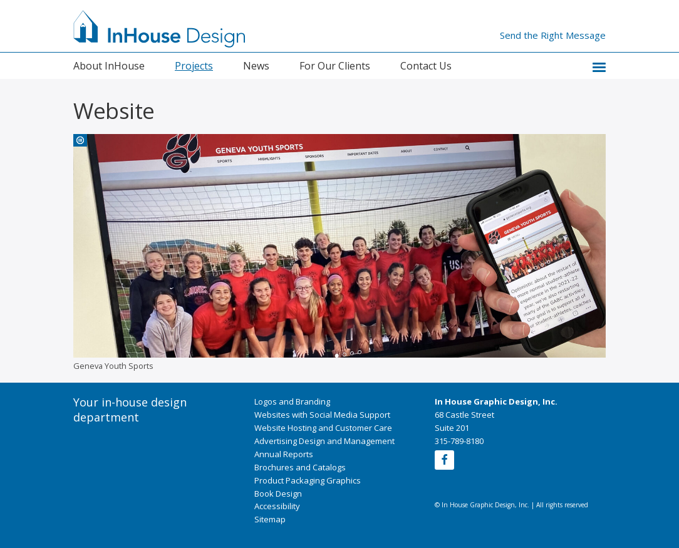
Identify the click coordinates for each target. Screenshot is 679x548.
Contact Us (426, 66)
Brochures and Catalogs (300, 467)
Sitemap (270, 519)
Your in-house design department (130, 410)
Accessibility (277, 506)
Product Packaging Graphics (307, 480)
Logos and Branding (292, 401)
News (256, 66)
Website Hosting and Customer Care (323, 427)
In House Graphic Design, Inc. (496, 401)
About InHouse (109, 66)
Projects (194, 66)
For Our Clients (334, 66)
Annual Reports (283, 454)
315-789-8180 (459, 441)
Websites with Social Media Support (322, 414)
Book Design (278, 493)
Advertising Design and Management (324, 441)
